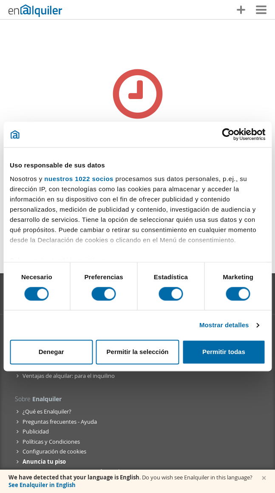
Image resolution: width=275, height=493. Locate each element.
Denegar (51, 352)
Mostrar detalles (224, 325)
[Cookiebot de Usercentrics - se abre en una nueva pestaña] (228, 134)
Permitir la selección (138, 352)
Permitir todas (223, 352)
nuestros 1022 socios (78, 178)
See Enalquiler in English (42, 485)
